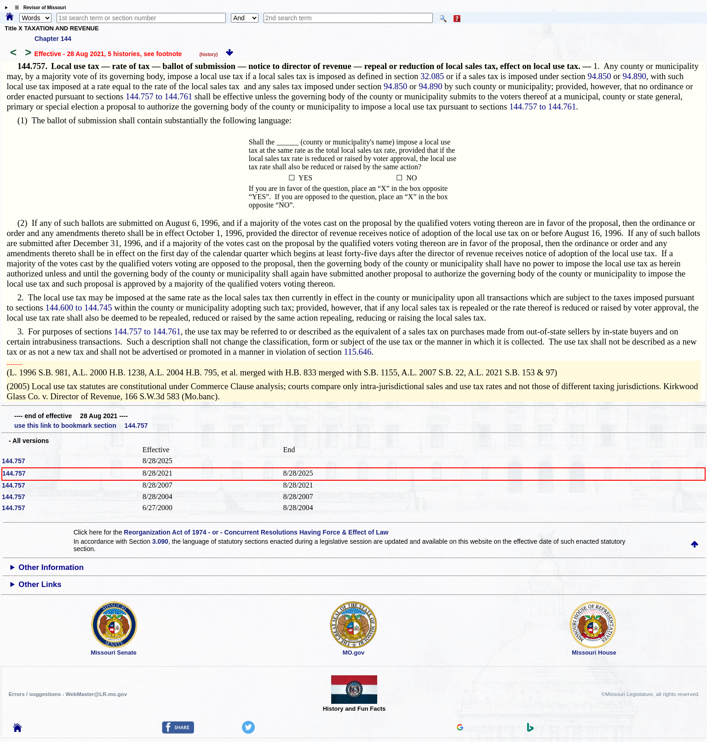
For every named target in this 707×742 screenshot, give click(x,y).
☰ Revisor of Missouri (38, 7)
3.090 (160, 541)
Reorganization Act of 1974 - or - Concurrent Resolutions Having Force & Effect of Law (256, 532)
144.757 (13, 461)
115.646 (358, 352)
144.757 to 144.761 (159, 96)
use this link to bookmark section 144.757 (81, 425)
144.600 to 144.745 (78, 307)
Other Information (51, 567)
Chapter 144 (52, 38)
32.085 (432, 76)
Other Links (39, 584)
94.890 (634, 76)
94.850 (599, 76)
